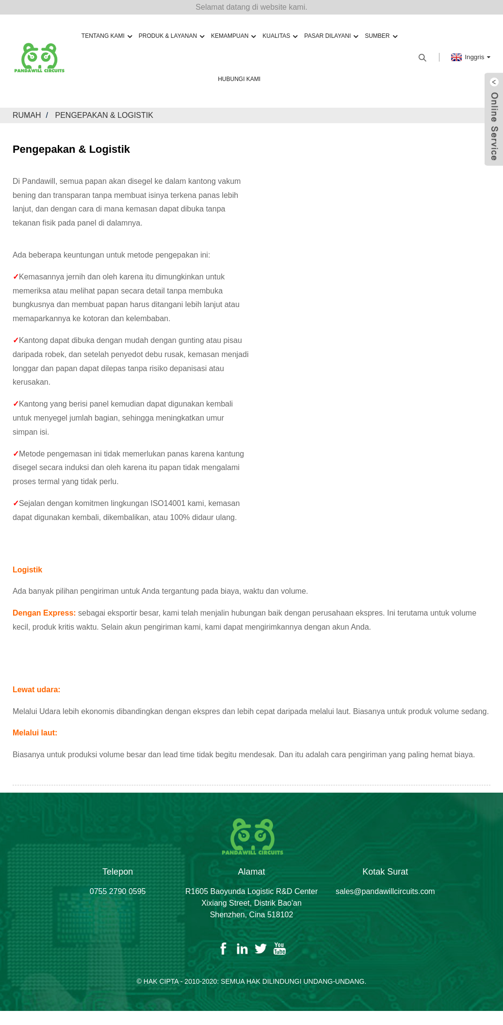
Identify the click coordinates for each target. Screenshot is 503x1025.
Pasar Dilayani (331, 36)
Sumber (381, 36)
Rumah (27, 115)
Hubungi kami (239, 79)
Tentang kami (106, 36)
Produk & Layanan (171, 36)
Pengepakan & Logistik (104, 115)
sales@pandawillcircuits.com (385, 891)
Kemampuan (233, 36)
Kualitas (279, 36)
